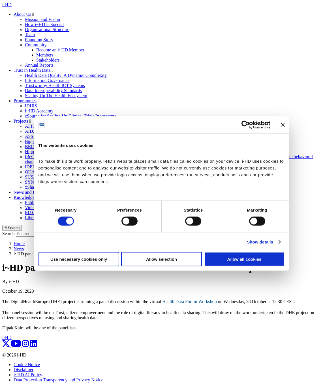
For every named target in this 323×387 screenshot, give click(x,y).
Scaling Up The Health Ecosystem (56, 95)
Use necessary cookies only (78, 258)
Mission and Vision (42, 19)
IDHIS (31, 105)
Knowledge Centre (31, 197)
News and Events (29, 192)
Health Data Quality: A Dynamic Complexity (66, 75)
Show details (260, 242)
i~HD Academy (39, 110)
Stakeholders (48, 60)
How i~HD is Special (44, 24)
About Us (22, 14)
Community (35, 44)
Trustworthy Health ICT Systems (55, 85)
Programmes (25, 100)
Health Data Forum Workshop (189, 301)
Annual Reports (39, 65)
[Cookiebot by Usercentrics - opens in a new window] (245, 125)
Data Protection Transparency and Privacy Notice (58, 379)
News (19, 248)
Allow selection (161, 258)
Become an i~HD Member (60, 49)
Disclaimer (23, 369)
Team (30, 34)
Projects (21, 121)
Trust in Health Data (32, 70)
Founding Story (39, 39)
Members (44, 55)
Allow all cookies (244, 258)
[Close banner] (283, 125)
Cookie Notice (27, 364)
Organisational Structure (47, 29)
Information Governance (47, 80)
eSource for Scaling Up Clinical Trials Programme (71, 116)
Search (8, 233)
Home (19, 243)
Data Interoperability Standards (53, 90)
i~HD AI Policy (28, 374)
